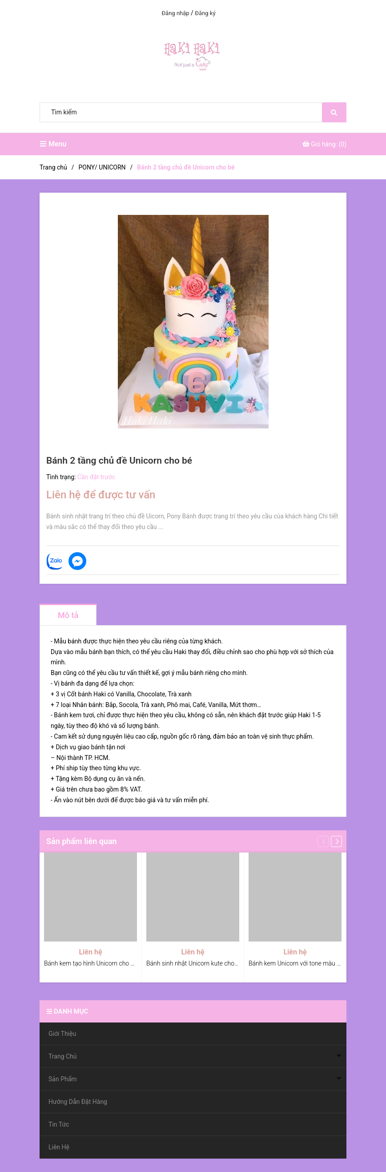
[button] (336, 841)
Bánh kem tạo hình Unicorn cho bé (90, 963)
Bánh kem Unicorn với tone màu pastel (301, 963)
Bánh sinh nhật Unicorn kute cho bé (194, 963)
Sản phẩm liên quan (81, 841)
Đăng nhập (175, 13)
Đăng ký (205, 13)
